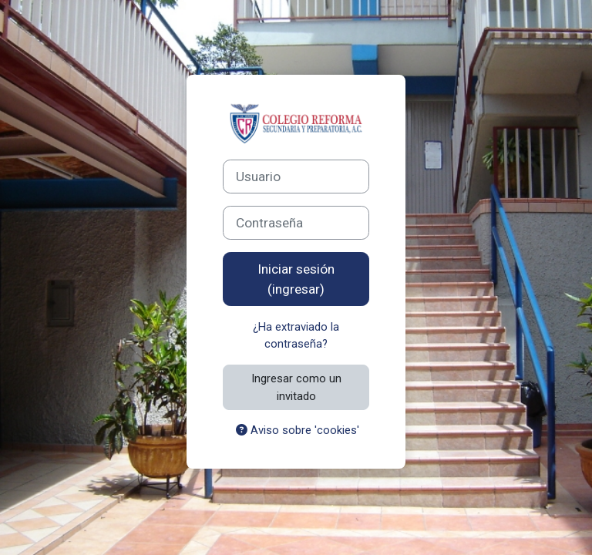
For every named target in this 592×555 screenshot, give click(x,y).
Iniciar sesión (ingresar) (296, 279)
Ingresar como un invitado (296, 387)
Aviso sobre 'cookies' (297, 430)
